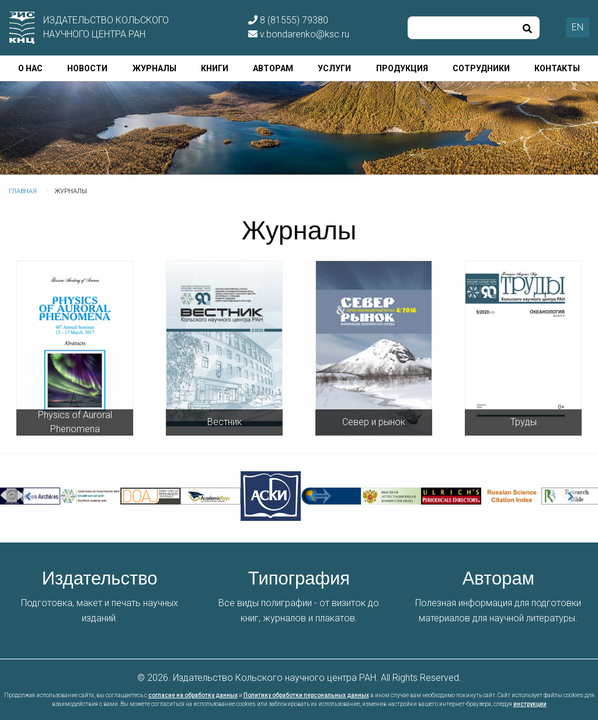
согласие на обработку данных (193, 695)
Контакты (557, 68)
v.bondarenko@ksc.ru (298, 34)
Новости (87, 68)
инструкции (530, 704)
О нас (30, 68)
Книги (214, 68)
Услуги (334, 68)
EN (577, 27)
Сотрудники (481, 68)
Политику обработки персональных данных (306, 695)
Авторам (273, 68)
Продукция (402, 68)
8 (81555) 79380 (288, 20)
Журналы (154, 68)
